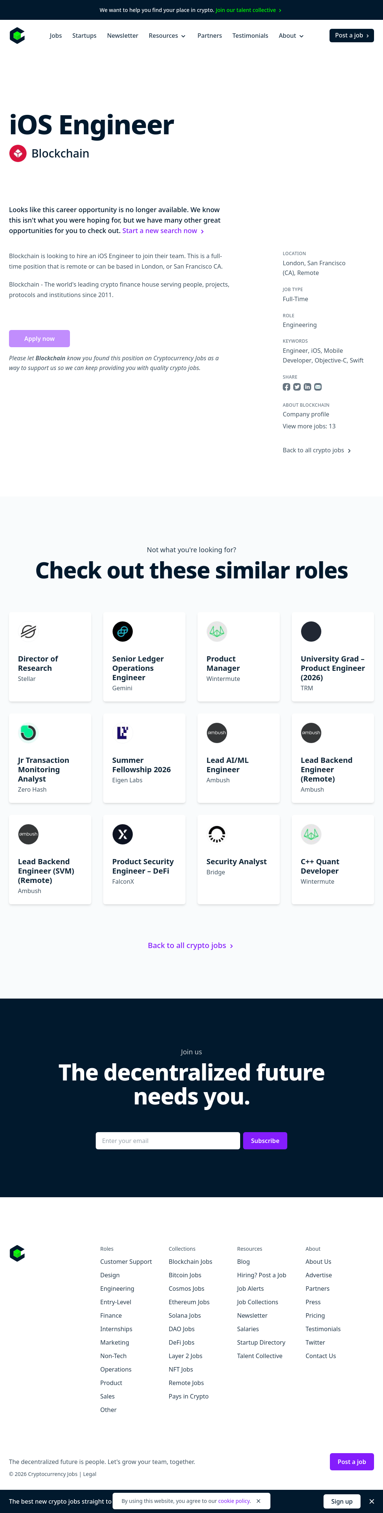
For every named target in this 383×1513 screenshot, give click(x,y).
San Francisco (326, 263)
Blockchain (60, 153)
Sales (107, 1396)
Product (111, 1383)
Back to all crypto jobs (318, 450)
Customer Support (126, 1261)
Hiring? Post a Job (262, 1275)
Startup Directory (261, 1342)
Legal (89, 1473)
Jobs (56, 35)
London (293, 263)
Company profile (306, 414)
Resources (168, 35)
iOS (316, 350)
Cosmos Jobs (186, 1288)
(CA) (288, 273)
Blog (243, 1261)
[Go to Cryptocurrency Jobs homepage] (54, 1253)
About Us (318, 1261)
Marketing (114, 1342)
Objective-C (331, 360)
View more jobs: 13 (309, 426)
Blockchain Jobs (190, 1261)
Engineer (295, 350)
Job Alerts (250, 1288)
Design (110, 1275)
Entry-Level (115, 1302)
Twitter (315, 1342)
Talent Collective (259, 1356)
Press (313, 1302)
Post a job (353, 35)
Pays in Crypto (189, 1396)
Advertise (319, 1275)
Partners (209, 35)
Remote (308, 273)
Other (108, 1410)
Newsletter (122, 35)
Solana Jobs (185, 1315)
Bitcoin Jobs (185, 1275)
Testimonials (251, 35)
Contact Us (321, 1356)
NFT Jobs (181, 1369)
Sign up (342, 1501)
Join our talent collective (250, 9)
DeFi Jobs (181, 1342)
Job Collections (257, 1302)
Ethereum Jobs (189, 1302)
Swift (357, 360)
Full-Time (295, 299)
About (292, 35)
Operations (116, 1369)
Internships (116, 1329)
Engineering (300, 325)
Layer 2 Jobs (185, 1356)
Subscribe (265, 1141)
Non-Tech (113, 1356)
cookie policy (233, 1500)
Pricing (315, 1315)
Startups (84, 35)
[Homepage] (17, 35)
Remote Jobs (186, 1383)
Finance (111, 1315)
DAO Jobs (181, 1329)
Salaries (248, 1329)
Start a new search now (164, 230)
